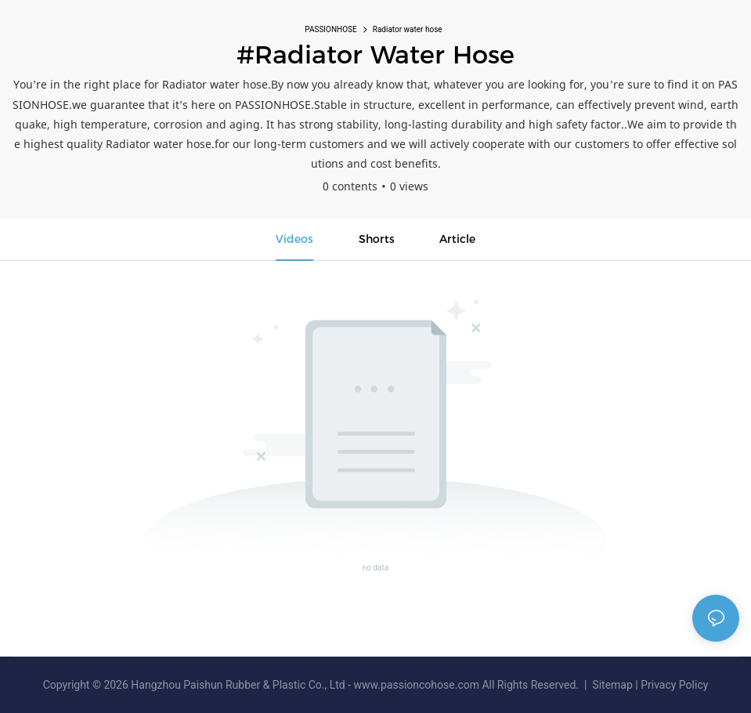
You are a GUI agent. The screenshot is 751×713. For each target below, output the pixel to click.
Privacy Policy (674, 685)
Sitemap (612, 685)
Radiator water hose (407, 29)
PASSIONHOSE (330, 29)
